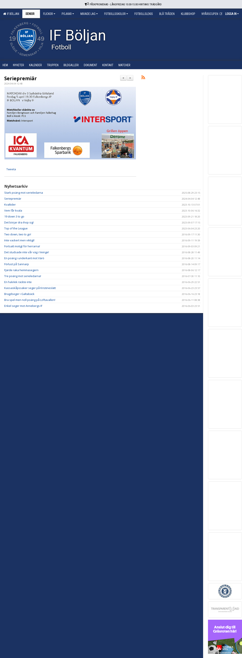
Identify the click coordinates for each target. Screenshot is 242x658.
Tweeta (11, 169)
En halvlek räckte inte (18, 282)
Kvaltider (10, 204)
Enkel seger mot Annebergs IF (23, 306)
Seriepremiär (20, 78)
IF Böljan (11, 14)
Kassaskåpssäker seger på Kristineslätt (30, 288)
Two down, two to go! (17, 234)
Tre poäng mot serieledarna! (22, 276)
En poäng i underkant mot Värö (24, 258)
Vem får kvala (13, 210)
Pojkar (68, 14)
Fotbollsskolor (116, 14)
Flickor (49, 14)
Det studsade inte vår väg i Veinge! (26, 252)
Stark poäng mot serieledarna (23, 193)
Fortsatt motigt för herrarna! (22, 246)
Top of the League (16, 228)
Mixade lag (89, 14)
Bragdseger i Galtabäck (19, 294)
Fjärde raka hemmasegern (21, 270)
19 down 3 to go (14, 216)
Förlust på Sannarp (16, 264)
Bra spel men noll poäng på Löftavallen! (29, 300)
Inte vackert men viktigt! (19, 240)
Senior (31, 14)
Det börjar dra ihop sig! (19, 222)
